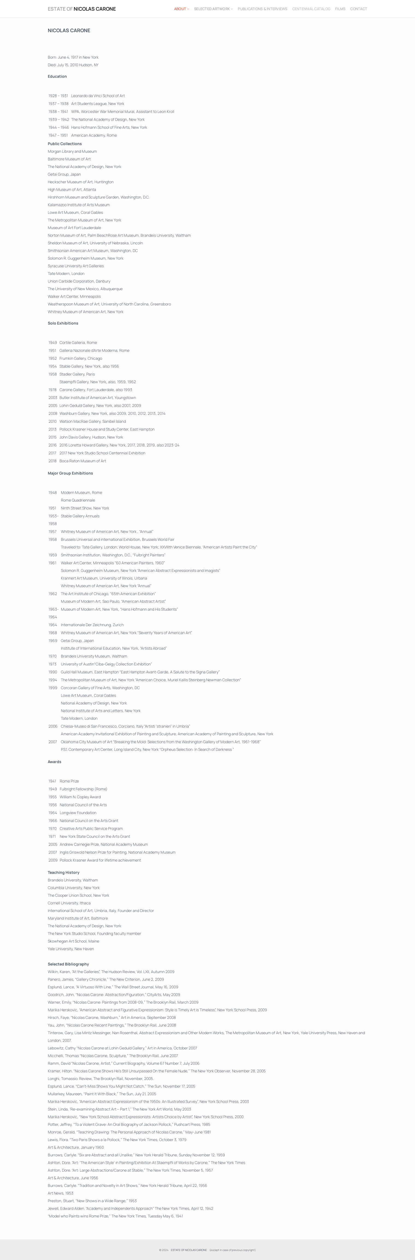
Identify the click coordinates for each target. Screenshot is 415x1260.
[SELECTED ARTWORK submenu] (232, 9)
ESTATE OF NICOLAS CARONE (82, 8)
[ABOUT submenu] (188, 9)
